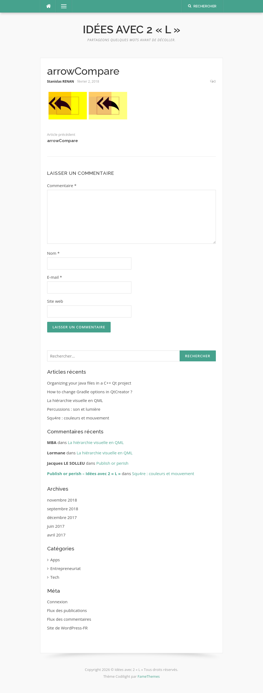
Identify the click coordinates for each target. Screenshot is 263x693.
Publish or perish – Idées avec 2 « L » (84, 473)
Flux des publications (67, 610)
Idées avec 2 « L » (131, 29)
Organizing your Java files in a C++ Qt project (89, 383)
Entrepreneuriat (65, 568)
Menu (61, 6)
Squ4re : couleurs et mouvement (78, 418)
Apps (55, 559)
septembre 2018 (62, 508)
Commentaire (62, 185)
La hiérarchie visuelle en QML (75, 400)
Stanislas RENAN (60, 81)
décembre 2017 (62, 517)
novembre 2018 (62, 500)
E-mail (54, 277)
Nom (53, 253)
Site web (55, 301)
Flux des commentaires (69, 619)
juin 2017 (56, 526)
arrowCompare (62, 140)
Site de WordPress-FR (67, 628)
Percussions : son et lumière (74, 409)
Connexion (57, 601)
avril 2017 (56, 535)
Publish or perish (112, 463)
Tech (54, 577)
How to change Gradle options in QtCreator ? (89, 391)
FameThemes (149, 676)
